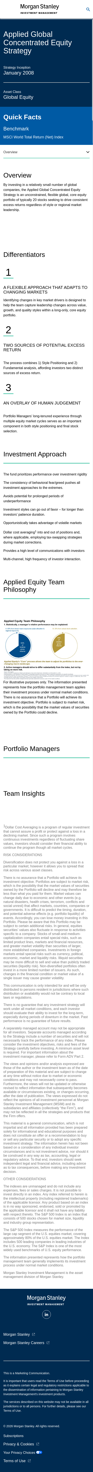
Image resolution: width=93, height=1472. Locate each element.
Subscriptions (13, 1436)
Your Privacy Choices (22, 1452)
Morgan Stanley (16, 1334)
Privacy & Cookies (18, 1444)
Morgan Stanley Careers (23, 1343)
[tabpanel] (46, 297)
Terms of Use (14, 1461)
